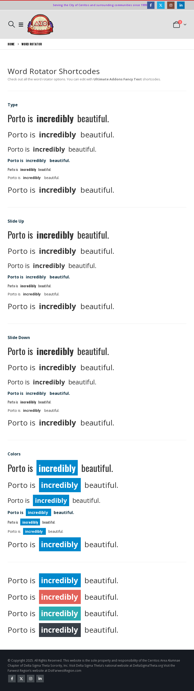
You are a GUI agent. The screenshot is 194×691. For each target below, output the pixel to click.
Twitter (21, 678)
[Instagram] (170, 5)
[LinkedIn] (180, 5)
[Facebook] (150, 5)
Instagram (30, 678)
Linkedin (40, 678)
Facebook (12, 678)
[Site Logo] (40, 24)
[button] (11, 24)
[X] (160, 5)
